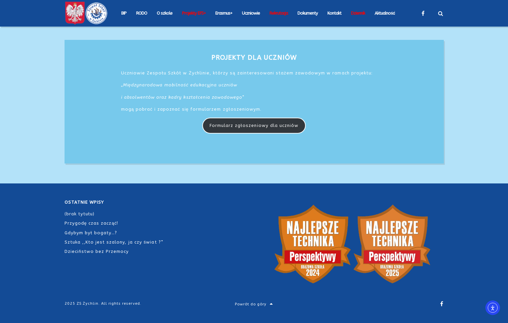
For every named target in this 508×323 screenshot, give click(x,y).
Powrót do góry (254, 304)
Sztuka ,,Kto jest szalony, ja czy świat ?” (114, 242)
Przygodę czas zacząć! (91, 223)
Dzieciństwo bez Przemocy (97, 251)
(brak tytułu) (80, 213)
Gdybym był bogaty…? (91, 232)
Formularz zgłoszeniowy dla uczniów (254, 125)
